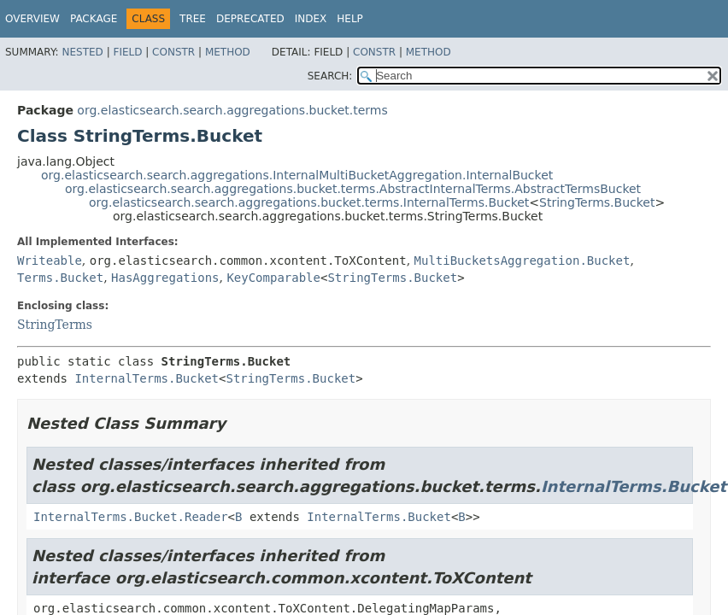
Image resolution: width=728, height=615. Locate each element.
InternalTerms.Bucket (146, 378)
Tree (192, 19)
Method (227, 52)
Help (350, 19)
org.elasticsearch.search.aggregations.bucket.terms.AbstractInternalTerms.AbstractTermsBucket (353, 189)
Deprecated (250, 19)
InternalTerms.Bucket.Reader (130, 517)
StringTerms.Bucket (597, 202)
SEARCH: (330, 76)
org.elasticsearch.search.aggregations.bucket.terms (232, 110)
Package (93, 19)
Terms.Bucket (60, 277)
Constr (173, 52)
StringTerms (54, 324)
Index (311, 19)
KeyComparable (273, 277)
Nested (82, 52)
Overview (32, 19)
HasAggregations (165, 277)
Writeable (49, 260)
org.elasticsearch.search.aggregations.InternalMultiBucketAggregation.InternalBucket (297, 175)
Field (127, 52)
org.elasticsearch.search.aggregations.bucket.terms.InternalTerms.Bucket (309, 202)
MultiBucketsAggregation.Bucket (522, 260)
